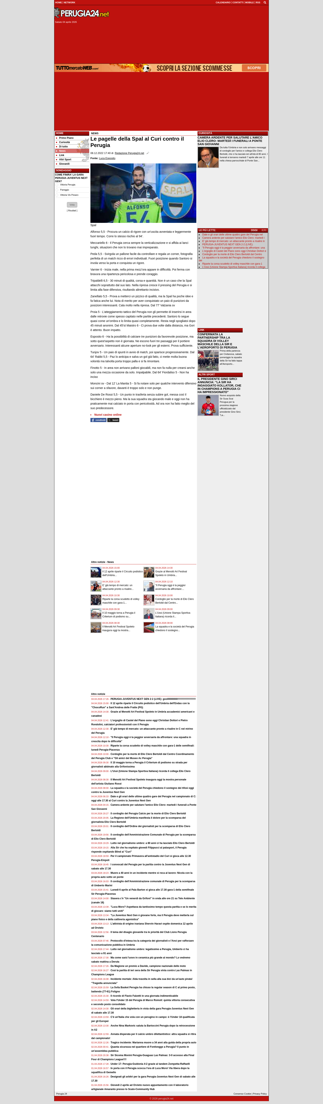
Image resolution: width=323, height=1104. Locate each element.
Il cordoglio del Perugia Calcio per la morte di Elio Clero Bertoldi (148, 813)
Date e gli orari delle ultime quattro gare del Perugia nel (232, 234)
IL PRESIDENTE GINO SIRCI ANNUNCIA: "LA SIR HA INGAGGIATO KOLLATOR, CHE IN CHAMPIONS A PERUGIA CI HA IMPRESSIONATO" (219, 385)
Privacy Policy (260, 1093)
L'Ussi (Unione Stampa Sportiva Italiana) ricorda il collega (233, 267)
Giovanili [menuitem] (63, 163)
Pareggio (64, 190)
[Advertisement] (191, 34)
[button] (72, 204)
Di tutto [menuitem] (62, 146)
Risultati (72, 210)
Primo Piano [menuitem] (65, 138)
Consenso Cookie (242, 1093)
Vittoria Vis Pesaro (69, 195)
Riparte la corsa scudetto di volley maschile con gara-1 (232, 263)
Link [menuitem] (60, 155)
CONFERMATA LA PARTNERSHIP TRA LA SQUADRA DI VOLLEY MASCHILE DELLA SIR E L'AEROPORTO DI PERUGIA (217, 341)
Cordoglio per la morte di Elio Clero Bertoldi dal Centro (232, 254)
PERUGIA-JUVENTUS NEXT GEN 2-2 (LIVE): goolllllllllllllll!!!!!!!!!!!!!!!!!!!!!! (153, 699)
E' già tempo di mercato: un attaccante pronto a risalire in (233, 241)
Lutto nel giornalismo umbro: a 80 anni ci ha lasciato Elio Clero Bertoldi (153, 843)
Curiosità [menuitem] (63, 142)
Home (59, 133)
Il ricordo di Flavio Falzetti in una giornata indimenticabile (144, 995)
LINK (201, 330)
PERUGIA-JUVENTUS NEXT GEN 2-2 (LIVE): (227, 244)
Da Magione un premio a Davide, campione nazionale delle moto (148, 966)
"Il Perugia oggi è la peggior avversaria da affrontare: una (233, 247)
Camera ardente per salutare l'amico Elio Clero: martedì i (233, 237)
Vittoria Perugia (67, 184)
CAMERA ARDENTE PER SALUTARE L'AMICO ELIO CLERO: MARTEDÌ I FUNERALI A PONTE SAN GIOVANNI (230, 141)
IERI (264, 230)
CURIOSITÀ (205, 133)
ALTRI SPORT (207, 374)
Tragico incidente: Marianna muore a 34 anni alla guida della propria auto (153, 1042)
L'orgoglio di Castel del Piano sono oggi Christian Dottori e (234, 251)
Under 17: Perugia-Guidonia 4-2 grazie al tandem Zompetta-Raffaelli (150, 1063)
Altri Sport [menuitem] (63, 159)
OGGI (254, 230)
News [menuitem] (61, 150)
